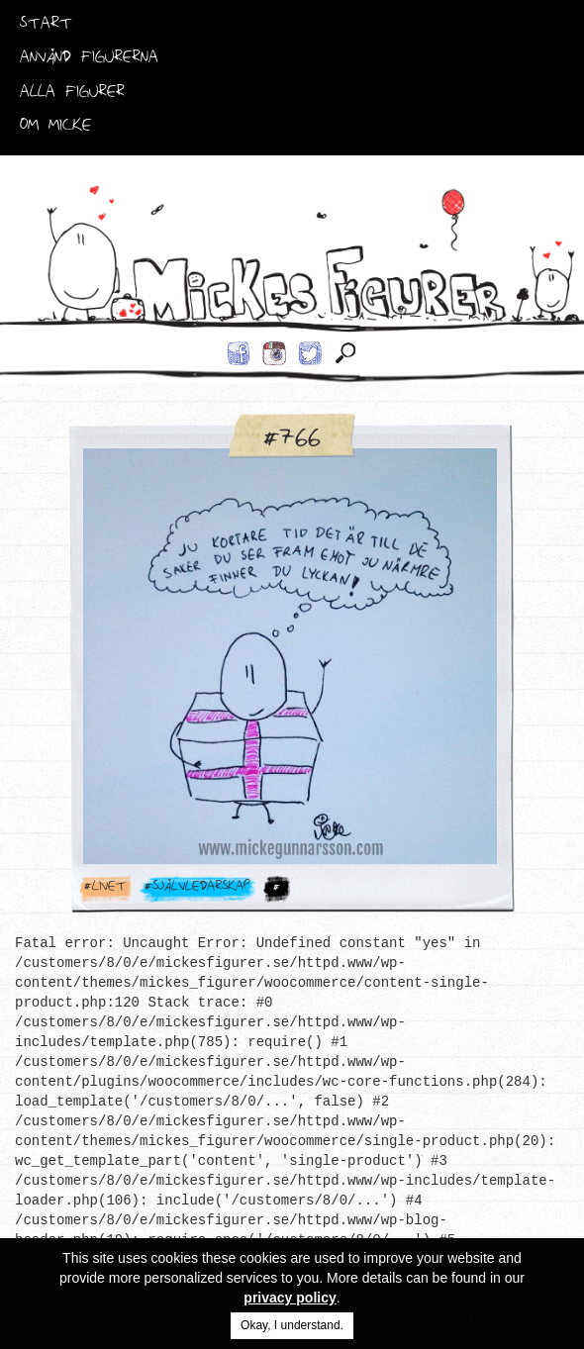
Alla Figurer (72, 95)
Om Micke (55, 129)
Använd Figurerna (89, 60)
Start (46, 27)
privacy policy (289, 1297)
